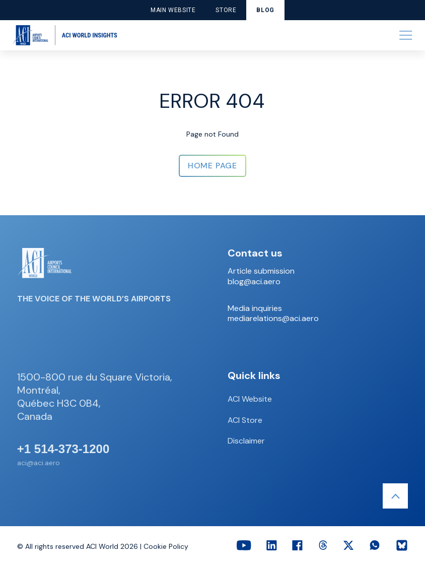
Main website (173, 10)
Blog (265, 10)
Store (226, 10)
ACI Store (245, 420)
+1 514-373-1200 (63, 449)
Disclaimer (246, 440)
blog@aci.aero (254, 282)
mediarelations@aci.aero (273, 318)
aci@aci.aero (38, 462)
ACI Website (250, 399)
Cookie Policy (166, 546)
